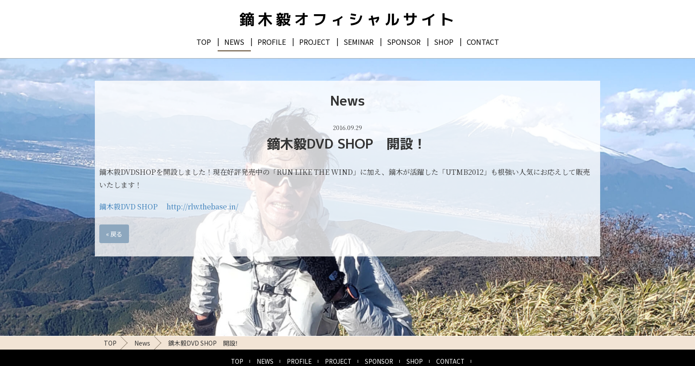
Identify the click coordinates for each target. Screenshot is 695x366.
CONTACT (483, 41)
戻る (114, 233)
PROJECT (314, 41)
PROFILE (272, 41)
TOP (203, 41)
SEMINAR (359, 41)
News (142, 342)
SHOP (443, 41)
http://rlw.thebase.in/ (202, 206)
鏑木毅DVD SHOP (128, 206)
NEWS (234, 41)
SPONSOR (404, 41)
